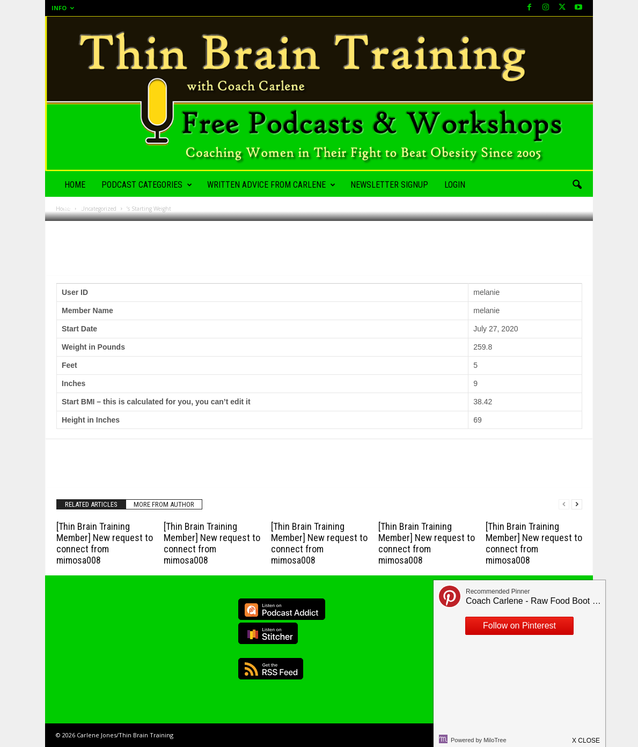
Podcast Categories (146, 185)
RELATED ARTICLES (91, 504)
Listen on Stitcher (268, 633)
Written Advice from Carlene (271, 185)
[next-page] (576, 504)
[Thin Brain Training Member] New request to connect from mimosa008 (104, 543)
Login (454, 185)
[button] (577, 185)
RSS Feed (270, 668)
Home (74, 185)
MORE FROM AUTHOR (164, 504)
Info (63, 8)
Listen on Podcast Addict (281, 609)
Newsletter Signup (389, 185)
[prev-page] (564, 504)
